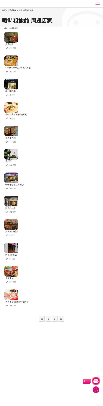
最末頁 (61, 319)
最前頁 (42, 319)
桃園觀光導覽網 (13, 3)
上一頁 (48, 319)
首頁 (4, 10)
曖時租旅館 (28, 10)
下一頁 (55, 319)
